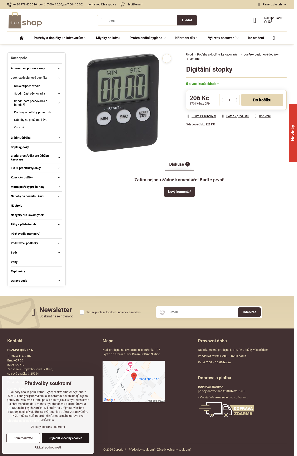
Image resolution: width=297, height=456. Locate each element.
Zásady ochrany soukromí (173, 449)
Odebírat (249, 312)
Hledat (187, 20)
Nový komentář (179, 192)
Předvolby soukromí (141, 449)
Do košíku (262, 99)
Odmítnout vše (23, 438)
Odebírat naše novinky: (56, 316)
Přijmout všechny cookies (65, 438)
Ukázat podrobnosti (48, 447)
